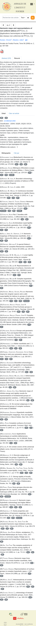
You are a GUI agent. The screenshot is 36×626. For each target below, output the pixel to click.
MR (2, 118)
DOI (16, 164)
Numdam (3, 211)
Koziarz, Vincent (5, 40)
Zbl (6, 118)
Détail (4, 113)
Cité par (16, 153)
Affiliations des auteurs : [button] (9, 147)
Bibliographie (6, 153)
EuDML (12, 175)
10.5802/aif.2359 (9, 121)
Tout (22, 17)
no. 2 (8, 25)
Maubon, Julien (18, 40)
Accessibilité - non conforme (24, 624)
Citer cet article (14, 113)
